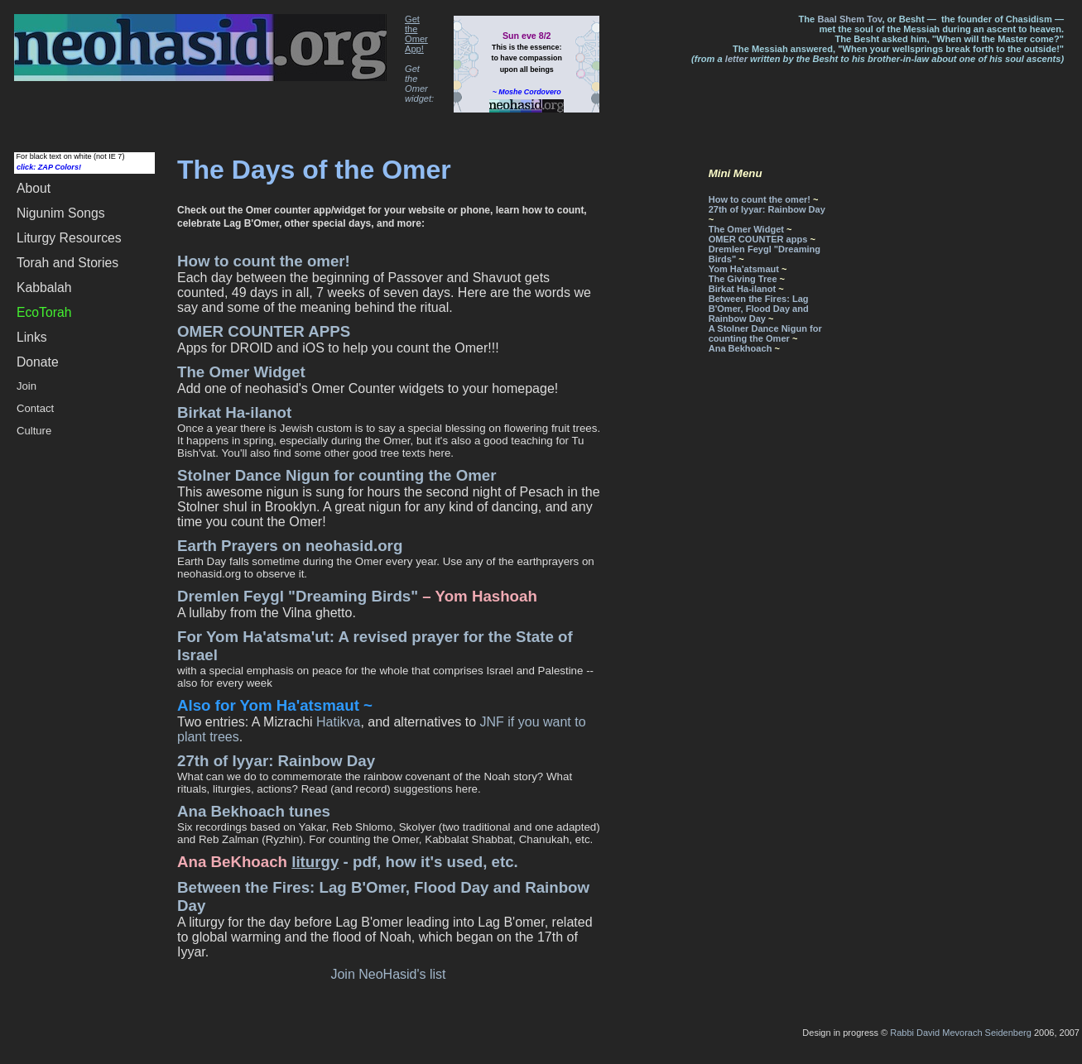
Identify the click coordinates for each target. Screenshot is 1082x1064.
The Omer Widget (241, 372)
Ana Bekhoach (740, 348)
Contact (35, 408)
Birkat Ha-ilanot (234, 412)
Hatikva (338, 722)
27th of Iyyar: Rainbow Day (276, 760)
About (33, 188)
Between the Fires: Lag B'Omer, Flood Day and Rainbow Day (759, 309)
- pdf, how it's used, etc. (404, 861)
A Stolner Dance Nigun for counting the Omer (765, 333)
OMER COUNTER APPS (263, 331)
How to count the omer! (263, 261)
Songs (61, 213)
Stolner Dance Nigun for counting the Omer (337, 475)
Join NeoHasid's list (387, 974)
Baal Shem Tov (849, 19)
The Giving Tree (743, 279)
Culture (34, 430)
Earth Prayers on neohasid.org (289, 545)
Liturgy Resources (69, 238)
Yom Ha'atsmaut (744, 269)
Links (32, 337)
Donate (38, 362)
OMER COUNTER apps (758, 239)
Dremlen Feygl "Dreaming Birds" (297, 596)
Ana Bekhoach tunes (253, 811)
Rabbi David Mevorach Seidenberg (961, 1033)
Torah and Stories (67, 263)
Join (26, 386)
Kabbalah (44, 287)
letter (736, 59)
